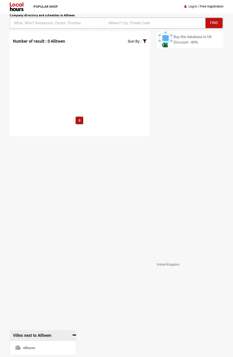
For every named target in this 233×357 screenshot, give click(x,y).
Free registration (211, 6)
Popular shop (45, 6)
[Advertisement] (80, 76)
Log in (193, 6)
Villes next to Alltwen (32, 335)
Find (214, 23)
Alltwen (25, 348)
